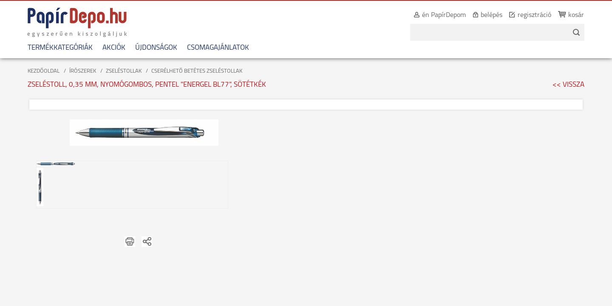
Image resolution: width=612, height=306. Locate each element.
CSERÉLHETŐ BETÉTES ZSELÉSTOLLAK (196, 71)
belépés (497, 15)
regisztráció (540, 15)
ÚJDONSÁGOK (151, 47)
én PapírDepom (449, 15)
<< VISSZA (568, 84)
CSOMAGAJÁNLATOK (212, 47)
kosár (581, 15)
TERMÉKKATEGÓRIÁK (54, 47)
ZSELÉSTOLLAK (124, 71)
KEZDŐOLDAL (44, 71)
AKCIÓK (108, 47)
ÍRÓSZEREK (82, 71)
